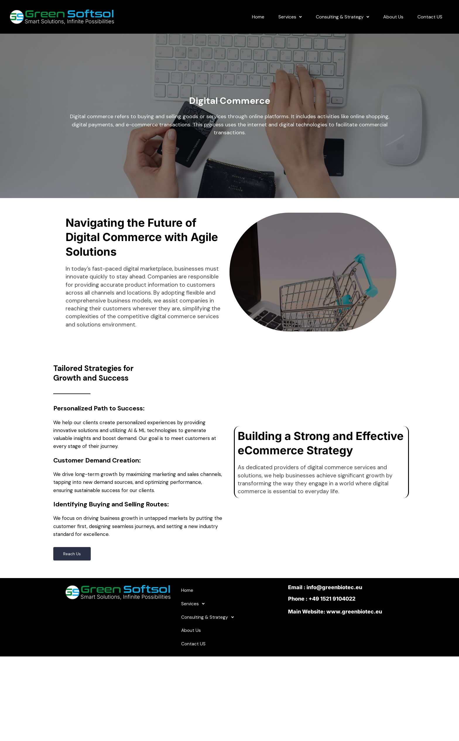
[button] (290, 20)
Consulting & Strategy (342, 20)
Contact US (429, 20)
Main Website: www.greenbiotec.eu (335, 618)
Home (258, 20)
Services (290, 20)
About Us (393, 20)
